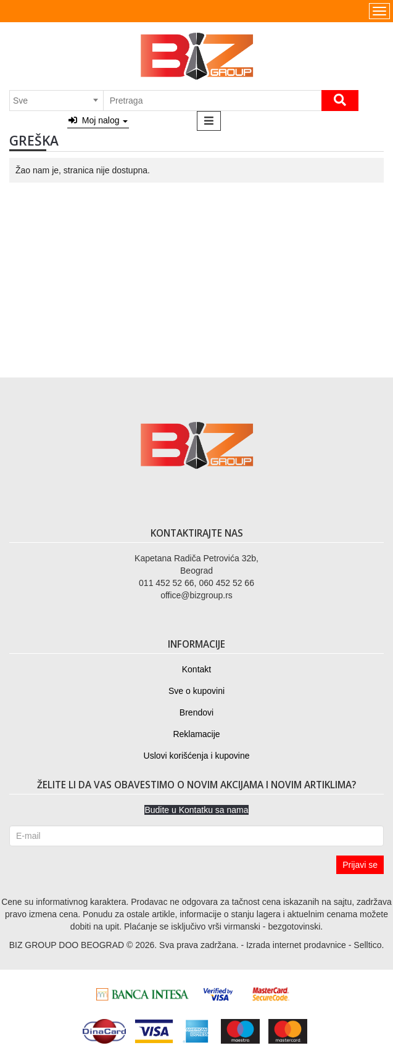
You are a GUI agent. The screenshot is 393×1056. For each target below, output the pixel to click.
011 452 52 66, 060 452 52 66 (196, 583)
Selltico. (369, 945)
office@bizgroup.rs (196, 595)
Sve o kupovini (196, 691)
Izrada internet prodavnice (296, 945)
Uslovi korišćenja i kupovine (197, 756)
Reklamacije (196, 734)
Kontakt (196, 669)
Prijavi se (360, 865)
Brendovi (196, 712)
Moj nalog (98, 120)
